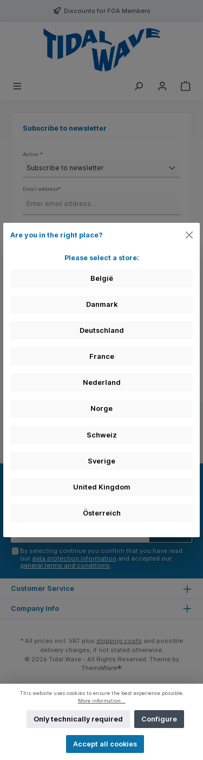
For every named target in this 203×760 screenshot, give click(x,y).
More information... (102, 701)
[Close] (189, 235)
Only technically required (78, 719)
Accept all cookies (105, 744)
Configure (159, 719)
